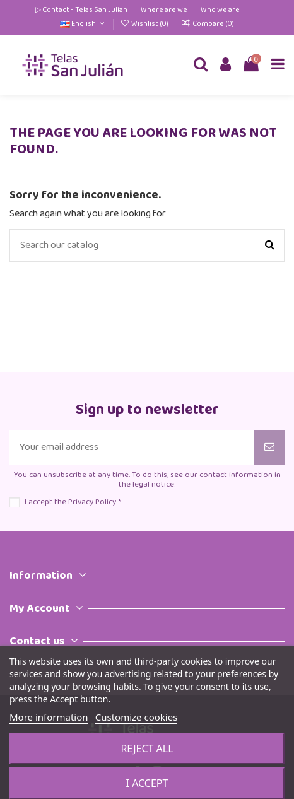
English (83, 24)
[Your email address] (131, 447)
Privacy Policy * (94, 502)
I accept (147, 783)
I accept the (73, 502)
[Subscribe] (269, 447)
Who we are (220, 10)
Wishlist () (144, 24)
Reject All (147, 748)
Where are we (165, 10)
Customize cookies (136, 717)
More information (48, 717)
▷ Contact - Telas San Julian (82, 10)
